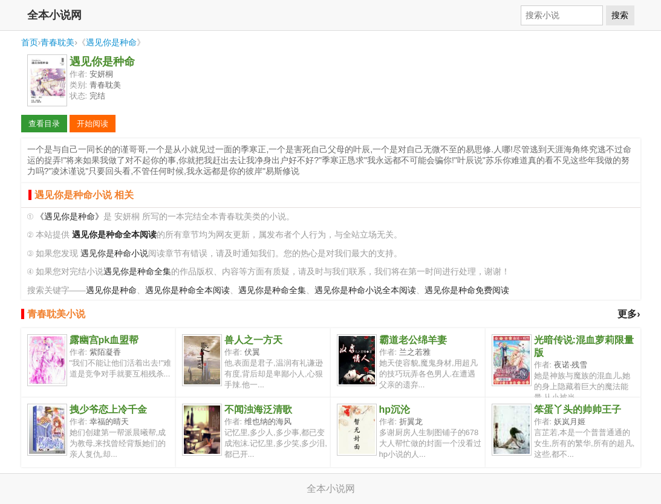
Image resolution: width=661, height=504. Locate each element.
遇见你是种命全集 (137, 271)
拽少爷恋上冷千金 (108, 409)
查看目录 (44, 123)
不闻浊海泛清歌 (258, 409)
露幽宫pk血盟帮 (104, 340)
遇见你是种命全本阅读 (187, 290)
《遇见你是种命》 (69, 216)
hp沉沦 (395, 409)
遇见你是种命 (111, 42)
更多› (628, 314)
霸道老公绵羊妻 (413, 340)
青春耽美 (57, 42)
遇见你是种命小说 (114, 253)
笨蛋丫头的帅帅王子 (577, 409)
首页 (29, 42)
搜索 (619, 15)
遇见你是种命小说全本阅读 (365, 290)
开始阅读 (92, 123)
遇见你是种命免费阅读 (467, 290)
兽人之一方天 (253, 340)
